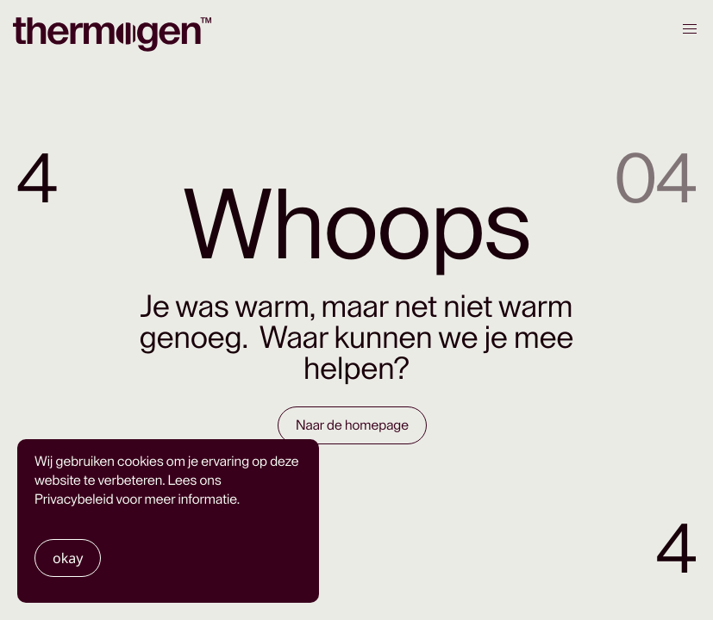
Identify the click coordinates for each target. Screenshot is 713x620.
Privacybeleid (74, 499)
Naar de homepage (352, 425)
